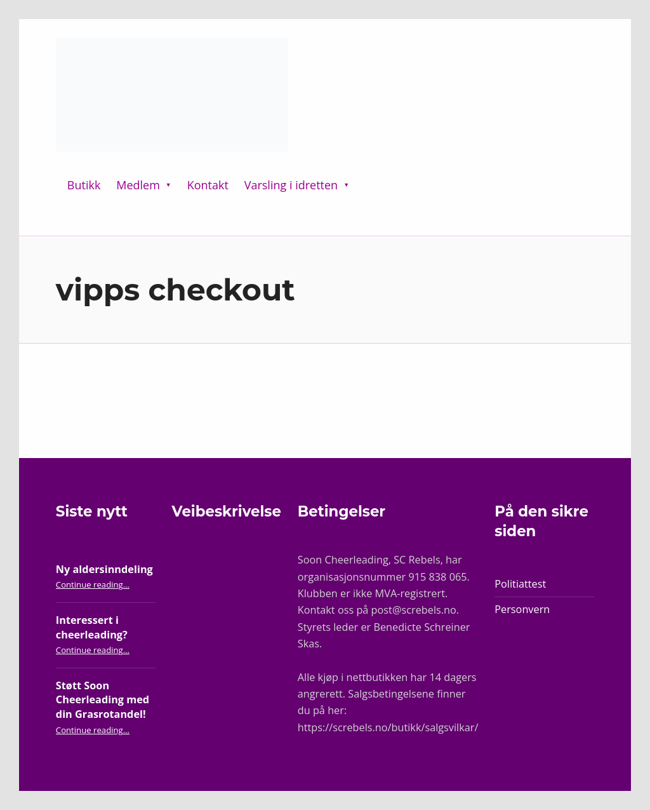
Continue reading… (92, 584)
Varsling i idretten (291, 184)
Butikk (84, 184)
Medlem (138, 184)
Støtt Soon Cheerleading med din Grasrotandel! (102, 699)
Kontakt (208, 184)
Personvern (522, 609)
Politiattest (520, 584)
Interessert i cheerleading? (92, 627)
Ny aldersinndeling (104, 569)
